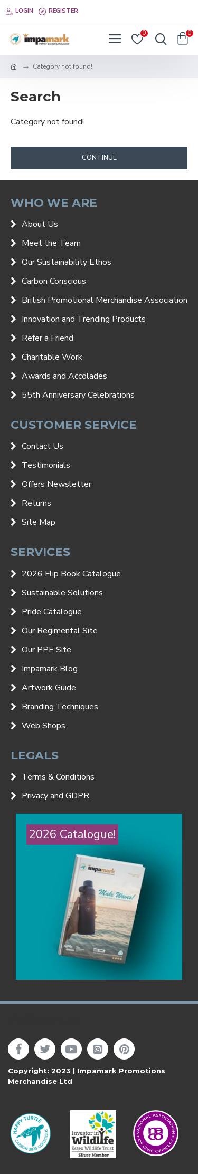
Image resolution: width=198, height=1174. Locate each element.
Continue (99, 157)
